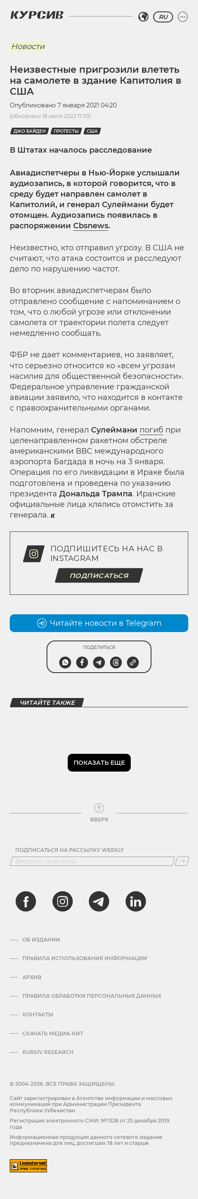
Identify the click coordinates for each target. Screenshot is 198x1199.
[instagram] (62, 901)
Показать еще (99, 762)
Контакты (37, 1015)
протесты (66, 131)
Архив (31, 977)
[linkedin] (135, 901)
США (92, 131)
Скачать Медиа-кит (52, 1034)
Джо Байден (30, 131)
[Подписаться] (182, 861)
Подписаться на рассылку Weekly (69, 850)
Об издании (41, 940)
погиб (151, 430)
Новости (27, 46)
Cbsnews (90, 225)
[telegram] (99, 901)
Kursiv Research (48, 1052)
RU (163, 17)
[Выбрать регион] (143, 16)
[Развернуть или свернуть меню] (182, 16)
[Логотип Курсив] (37, 15)
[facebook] (26, 901)
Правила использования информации (84, 958)
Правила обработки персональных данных (91, 996)
